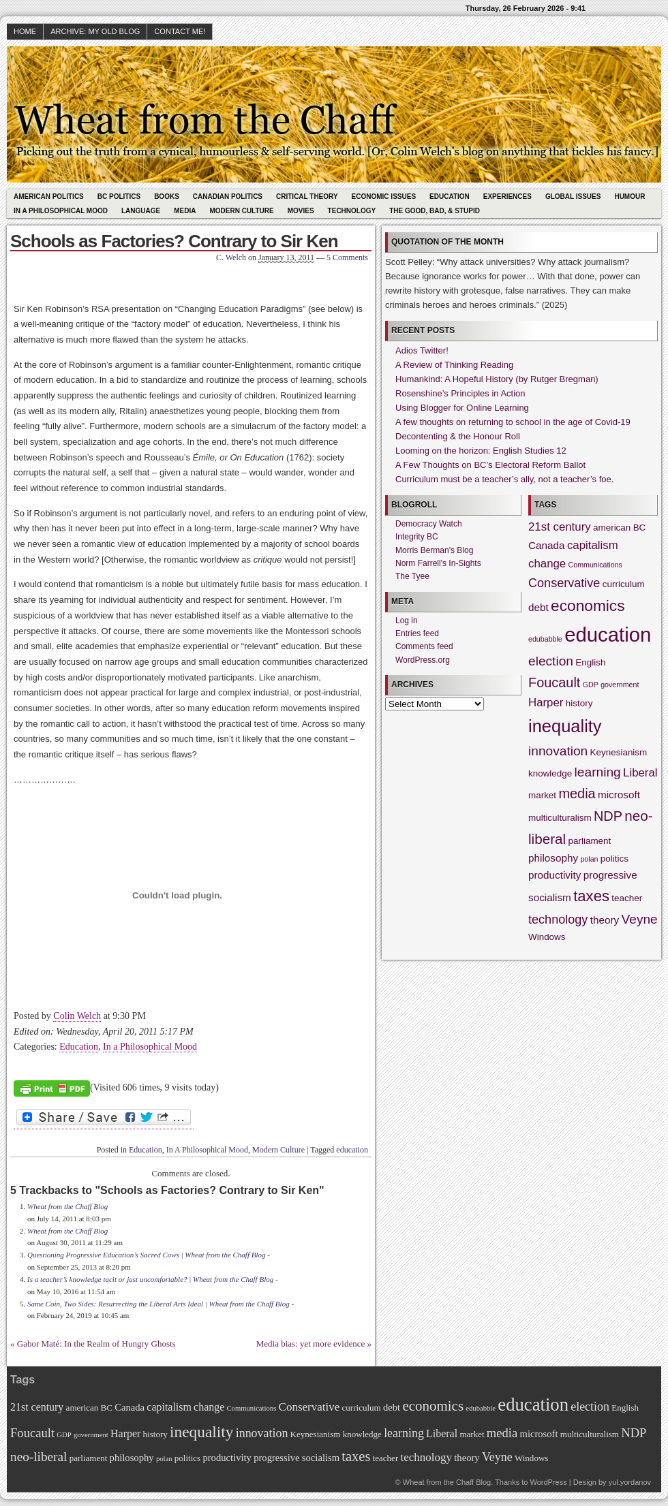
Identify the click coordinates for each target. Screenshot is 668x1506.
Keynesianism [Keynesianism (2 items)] (619, 752)
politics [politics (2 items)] (614, 858)
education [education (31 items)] (607, 634)
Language (140, 211)
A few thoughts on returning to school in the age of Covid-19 (513, 422)
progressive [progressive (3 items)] (610, 875)
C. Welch (231, 257)
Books (166, 196)
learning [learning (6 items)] (598, 772)
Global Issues (573, 196)
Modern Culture (241, 211)
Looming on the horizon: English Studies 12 (480, 450)
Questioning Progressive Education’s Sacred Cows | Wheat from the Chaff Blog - (148, 1255)
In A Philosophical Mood (61, 211)
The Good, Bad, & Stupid (434, 211)
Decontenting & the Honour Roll (457, 436)
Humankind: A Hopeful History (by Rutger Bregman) (496, 379)
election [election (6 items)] (550, 661)
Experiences (507, 196)
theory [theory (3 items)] (604, 920)
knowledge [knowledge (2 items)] (550, 773)
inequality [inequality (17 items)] (565, 726)
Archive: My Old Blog (95, 31)
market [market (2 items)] (542, 795)
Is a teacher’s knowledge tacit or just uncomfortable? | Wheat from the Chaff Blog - (152, 1279)
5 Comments (347, 257)
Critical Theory (307, 196)
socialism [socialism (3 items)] (549, 897)
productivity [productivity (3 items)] (554, 875)
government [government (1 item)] (620, 684)
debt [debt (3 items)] (538, 607)
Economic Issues (384, 196)
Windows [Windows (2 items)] (547, 937)
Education (449, 196)
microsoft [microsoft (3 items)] (619, 794)
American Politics (49, 196)
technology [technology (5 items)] (558, 919)
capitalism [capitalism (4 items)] (592, 545)
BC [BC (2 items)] (639, 527)
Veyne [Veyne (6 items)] (640, 919)
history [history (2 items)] (579, 703)
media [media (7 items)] (576, 793)
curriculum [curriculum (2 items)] (624, 584)
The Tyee (412, 576)
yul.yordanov (630, 1482)
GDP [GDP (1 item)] (590, 684)
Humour (629, 196)
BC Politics (118, 196)
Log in (406, 620)
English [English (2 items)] (590, 662)
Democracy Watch (428, 524)
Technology (352, 211)
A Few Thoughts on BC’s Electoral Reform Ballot (490, 465)
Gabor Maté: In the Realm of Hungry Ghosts (96, 1343)
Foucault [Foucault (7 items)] (554, 682)
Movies (301, 211)
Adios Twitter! (422, 350)
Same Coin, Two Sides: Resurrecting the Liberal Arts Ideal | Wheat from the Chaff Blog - (160, 1304)
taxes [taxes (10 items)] (591, 896)
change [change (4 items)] (547, 563)
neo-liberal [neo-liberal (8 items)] (38, 1456)
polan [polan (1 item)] (589, 859)
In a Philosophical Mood (150, 1046)
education (352, 1150)
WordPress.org (422, 660)
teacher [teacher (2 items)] (626, 898)
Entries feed (417, 633)
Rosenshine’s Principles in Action (460, 393)
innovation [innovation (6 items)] (558, 751)
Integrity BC (416, 537)
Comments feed (424, 646)
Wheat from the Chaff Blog (67, 1206)
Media (185, 211)
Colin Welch (77, 1016)
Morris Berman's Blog (434, 550)
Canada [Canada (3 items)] (546, 545)
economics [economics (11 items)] (587, 605)
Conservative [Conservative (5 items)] (564, 583)
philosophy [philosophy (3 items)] (553, 858)
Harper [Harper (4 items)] (545, 702)
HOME (25, 31)
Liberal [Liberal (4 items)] (640, 772)
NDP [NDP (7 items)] (608, 816)
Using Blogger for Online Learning (462, 408)
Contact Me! (179, 31)
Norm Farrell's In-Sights (438, 563)
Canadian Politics (227, 196)
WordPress (548, 1482)
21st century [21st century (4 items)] (559, 526)
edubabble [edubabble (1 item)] (545, 639)
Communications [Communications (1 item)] (595, 565)
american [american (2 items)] (612, 527)
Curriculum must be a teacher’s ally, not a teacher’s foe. (504, 479)
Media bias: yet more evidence (310, 1343)
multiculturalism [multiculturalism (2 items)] (560, 818)
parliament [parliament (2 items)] (589, 841)
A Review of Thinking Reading (454, 365)
